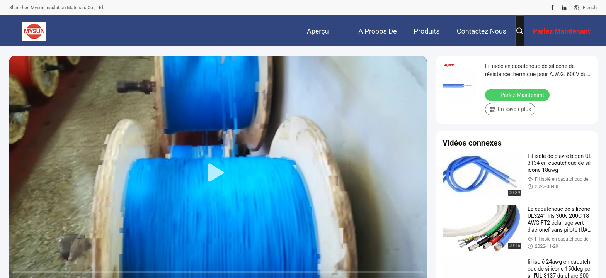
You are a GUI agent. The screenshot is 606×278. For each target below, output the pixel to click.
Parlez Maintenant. (518, 94)
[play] (218, 173)
